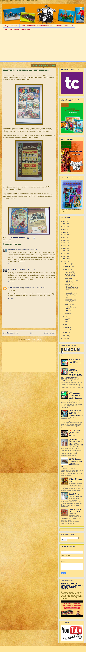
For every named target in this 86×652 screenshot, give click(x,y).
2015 (65, 248)
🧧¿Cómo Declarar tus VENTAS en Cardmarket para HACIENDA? (75, 433)
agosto (67, 313)
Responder (11, 264)
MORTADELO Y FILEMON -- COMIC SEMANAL (71, 280)
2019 (65, 237)
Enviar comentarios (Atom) (33, 339)
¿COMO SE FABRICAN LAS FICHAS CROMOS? (75, 494)
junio (66, 319)
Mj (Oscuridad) (12, 269)
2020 (65, 234)
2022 (65, 232)
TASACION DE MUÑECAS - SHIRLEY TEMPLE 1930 (71, 287)
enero (67, 332)
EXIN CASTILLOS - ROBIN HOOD (71, 300)
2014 (65, 251)
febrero (67, 330)
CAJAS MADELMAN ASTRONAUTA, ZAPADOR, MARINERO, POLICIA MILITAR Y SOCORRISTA (72, 415)
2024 (65, 226)
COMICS (11, 240)
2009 (65, 336)
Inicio (31, 333)
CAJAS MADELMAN (64, 26)
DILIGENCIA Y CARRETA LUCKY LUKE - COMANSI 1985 (71, 295)
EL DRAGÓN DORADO (18, 238)
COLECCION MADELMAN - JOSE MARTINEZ (75, 479)
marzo (67, 327)
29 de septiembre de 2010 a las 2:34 (27, 269)
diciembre (68, 264)
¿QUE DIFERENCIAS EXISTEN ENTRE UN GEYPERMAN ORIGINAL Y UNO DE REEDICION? (76, 443)
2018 (65, 240)
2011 (65, 259)
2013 (65, 253)
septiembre (68, 272)
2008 (65, 338)
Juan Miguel (11, 249)
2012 (65, 256)
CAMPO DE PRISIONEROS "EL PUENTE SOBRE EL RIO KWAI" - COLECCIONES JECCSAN (71, 462)
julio (66, 316)
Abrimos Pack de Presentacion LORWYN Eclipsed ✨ (75, 362)
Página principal (11, 26)
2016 (65, 245)
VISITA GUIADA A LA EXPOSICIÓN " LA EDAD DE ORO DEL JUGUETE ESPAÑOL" (72, 586)
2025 (65, 224)
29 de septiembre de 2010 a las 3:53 (35, 287)
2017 (65, 243)
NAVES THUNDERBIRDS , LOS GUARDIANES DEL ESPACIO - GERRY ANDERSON (75, 395)
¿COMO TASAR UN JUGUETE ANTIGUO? (71, 308)
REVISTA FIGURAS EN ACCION (17, 29)
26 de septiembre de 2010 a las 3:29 (26, 249)
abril (66, 324)
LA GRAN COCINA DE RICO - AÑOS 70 (75, 510)
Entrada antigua (49, 333)
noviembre (68, 266)
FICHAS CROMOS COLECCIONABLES (37, 26)
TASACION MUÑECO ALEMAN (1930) (71, 275)
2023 (65, 229)
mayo (67, 322)
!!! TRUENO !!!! (69, 304)
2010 (65, 261)
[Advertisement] (44, 48)
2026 (65, 221)
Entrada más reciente (10, 333)
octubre (67, 269)
